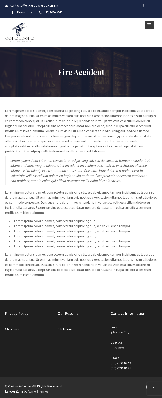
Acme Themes (38, 391)
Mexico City (24, 12)
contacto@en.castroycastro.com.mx (34, 5)
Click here (12, 329)
